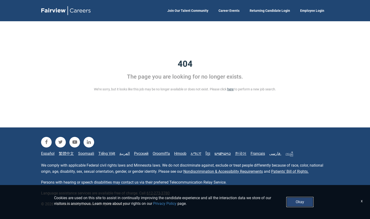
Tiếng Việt (106, 153)
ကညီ (289, 153)
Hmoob (180, 153)
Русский (141, 153)
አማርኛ (196, 153)
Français (258, 153)
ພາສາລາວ (222, 153)
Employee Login (312, 11)
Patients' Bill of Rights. (290, 171)
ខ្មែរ (208, 153)
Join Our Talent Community (187, 11)
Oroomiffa (161, 153)
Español (48, 153)
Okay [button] (300, 202)
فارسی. (275, 153)
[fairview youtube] (74, 142)
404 (185, 64)
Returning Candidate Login (270, 11)
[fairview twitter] (60, 142)
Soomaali (86, 153)
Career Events (229, 11)
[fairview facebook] (46, 142)
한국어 (240, 153)
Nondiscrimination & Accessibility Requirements (223, 171)
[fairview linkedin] (89, 142)
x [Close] (362, 201)
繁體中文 (66, 153)
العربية (124, 153)
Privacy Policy (165, 203)
